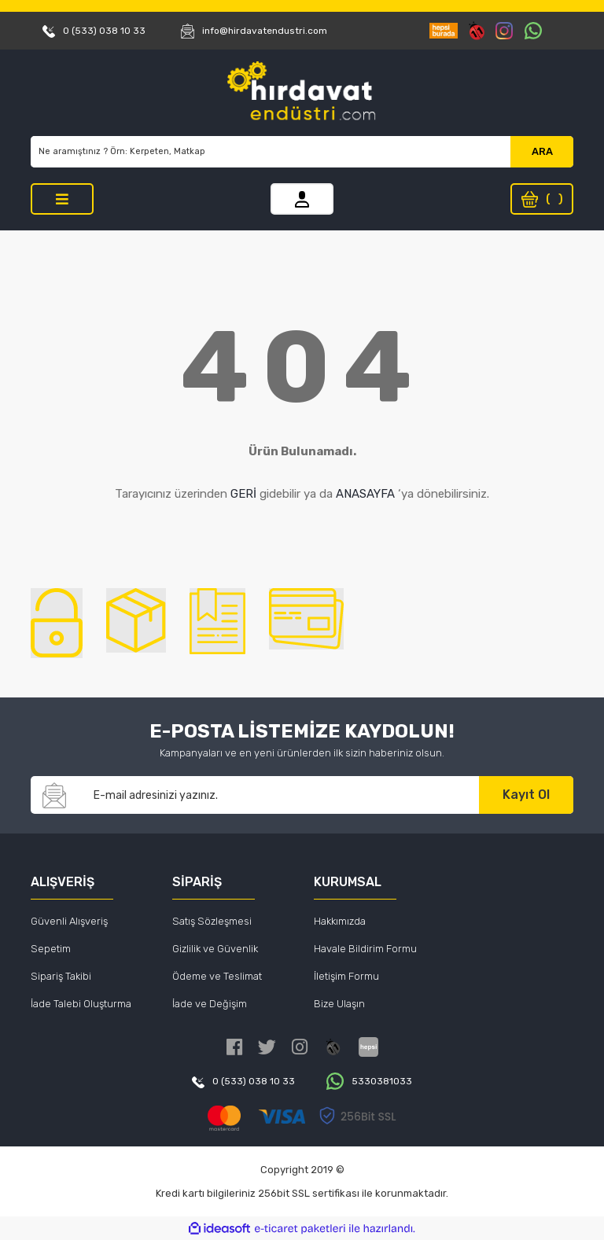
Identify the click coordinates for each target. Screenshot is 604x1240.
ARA (542, 151)
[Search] (270, 151)
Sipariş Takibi (61, 976)
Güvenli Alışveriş (69, 921)
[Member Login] (302, 199)
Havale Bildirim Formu (365, 949)
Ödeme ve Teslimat (217, 976)
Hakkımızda (340, 921)
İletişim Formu (346, 976)
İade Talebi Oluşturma (81, 1004)
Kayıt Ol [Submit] (526, 794)
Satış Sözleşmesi (212, 921)
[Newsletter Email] (278, 795)
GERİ (243, 494)
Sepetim (51, 949)
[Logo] (301, 92)
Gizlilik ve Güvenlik (215, 949)
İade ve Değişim (209, 1004)
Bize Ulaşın (339, 1004)
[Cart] (541, 199)
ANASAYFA (365, 494)
